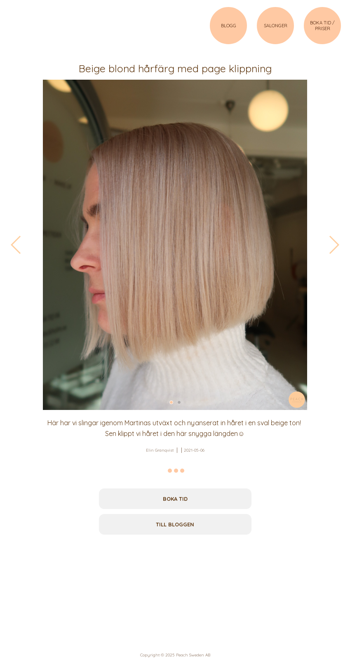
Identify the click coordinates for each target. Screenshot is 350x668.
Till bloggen (175, 524)
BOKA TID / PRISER (322, 25)
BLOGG (228, 25)
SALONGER (275, 25)
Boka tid (175, 498)
